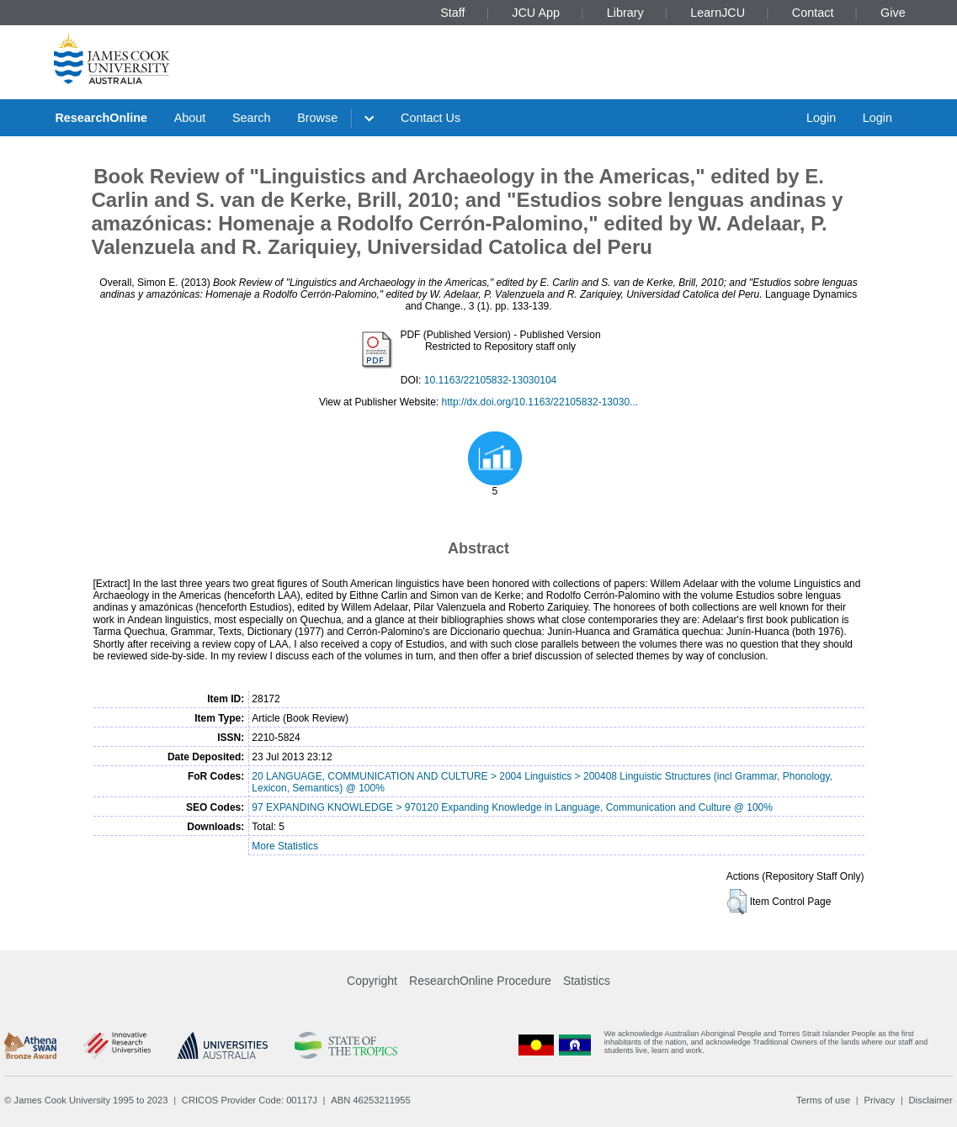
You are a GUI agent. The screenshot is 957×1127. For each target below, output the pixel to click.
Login (821, 117)
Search (251, 117)
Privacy (879, 1100)
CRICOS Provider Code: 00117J (249, 1100)
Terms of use (823, 1100)
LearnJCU (717, 12)
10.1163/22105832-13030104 (490, 380)
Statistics (586, 980)
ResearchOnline (101, 117)
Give (893, 12)
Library (625, 12)
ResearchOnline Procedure (480, 980)
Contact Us (430, 117)
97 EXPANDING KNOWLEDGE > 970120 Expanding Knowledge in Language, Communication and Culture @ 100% (512, 807)
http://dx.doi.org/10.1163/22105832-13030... (540, 402)
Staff (452, 12)
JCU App (536, 12)
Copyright (372, 980)
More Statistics (285, 846)
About (190, 117)
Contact (813, 12)
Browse (317, 117)
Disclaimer (931, 1100)
